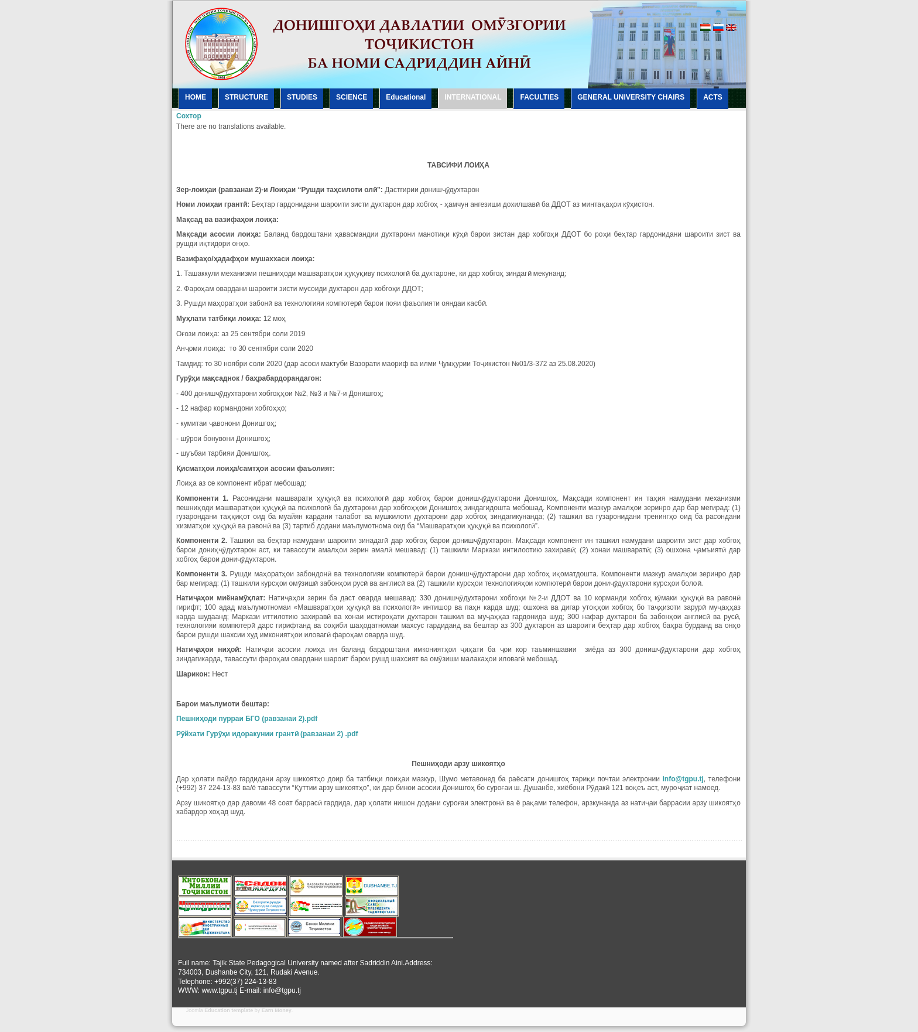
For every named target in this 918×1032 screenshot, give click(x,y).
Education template (228, 1010)
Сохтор (188, 116)
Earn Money (277, 1010)
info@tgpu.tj (683, 779)
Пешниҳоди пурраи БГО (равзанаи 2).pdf (246, 719)
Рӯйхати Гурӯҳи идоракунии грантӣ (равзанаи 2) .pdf (267, 734)
